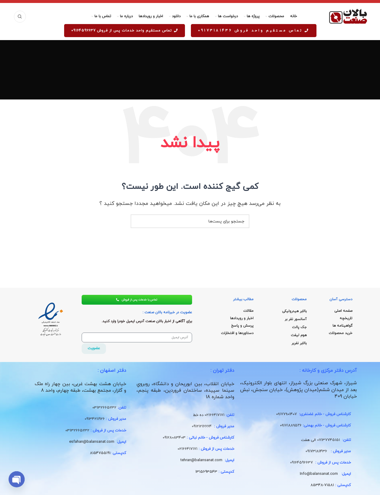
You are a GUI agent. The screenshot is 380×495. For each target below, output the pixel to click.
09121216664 (202, 427)
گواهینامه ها (342, 325)
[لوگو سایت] (348, 16)
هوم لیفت (299, 335)
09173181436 (316, 452)
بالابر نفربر (299, 343)
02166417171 (214, 416)
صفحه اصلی (343, 311)
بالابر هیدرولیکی (294, 311)
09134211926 (95, 420)
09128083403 (174, 438)
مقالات (248, 311)
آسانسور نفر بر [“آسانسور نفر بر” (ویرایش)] (296, 319)
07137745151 (328, 441)
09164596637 (301, 463)
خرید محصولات (340, 333)
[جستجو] (20, 17)
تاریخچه (346, 318)
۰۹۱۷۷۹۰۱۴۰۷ (286, 415)
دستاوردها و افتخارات (237, 333)
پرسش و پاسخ (242, 325)
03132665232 (104, 409)
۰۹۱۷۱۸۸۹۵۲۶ (291, 426)
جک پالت (299, 327)
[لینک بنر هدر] (190, 1)
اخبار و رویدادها (242, 318)
